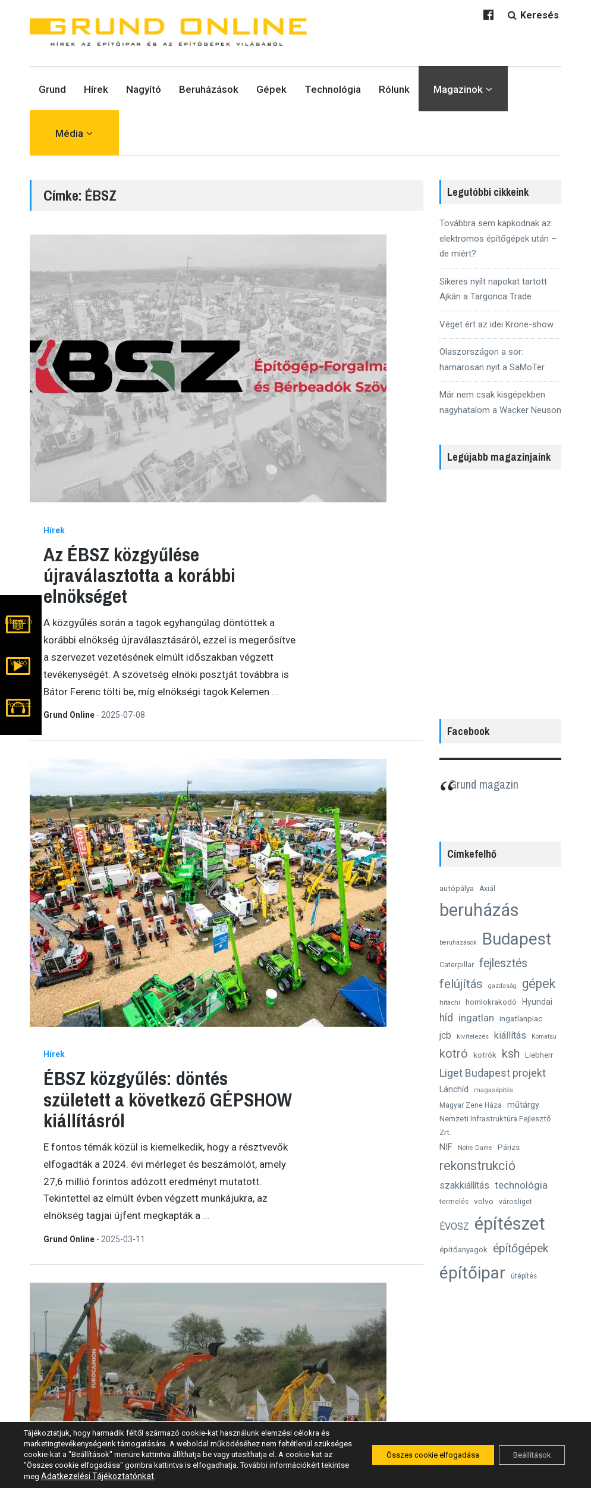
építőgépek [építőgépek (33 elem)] (520, 1248)
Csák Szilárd (191, 868)
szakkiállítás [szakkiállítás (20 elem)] (464, 1185)
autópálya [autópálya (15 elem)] (456, 888)
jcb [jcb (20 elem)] (445, 1035)
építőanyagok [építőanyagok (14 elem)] (463, 1249)
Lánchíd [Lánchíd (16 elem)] (454, 1089)
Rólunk (394, 89)
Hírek (96, 89)
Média (69, 133)
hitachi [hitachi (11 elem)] (449, 1002)
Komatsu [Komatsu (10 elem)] (544, 1036)
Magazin (18, 638)
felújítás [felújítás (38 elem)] (461, 984)
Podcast (19, 716)
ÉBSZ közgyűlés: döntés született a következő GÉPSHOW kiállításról (289, 516)
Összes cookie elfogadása (416, 1455)
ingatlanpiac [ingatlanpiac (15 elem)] (520, 1018)
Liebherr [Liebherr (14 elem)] (539, 1055)
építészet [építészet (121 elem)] (509, 1224)
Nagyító (143, 89)
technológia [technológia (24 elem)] (521, 1185)
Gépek (271, 89)
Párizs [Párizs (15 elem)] (509, 1147)
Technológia (332, 89)
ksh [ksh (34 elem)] (511, 1054)
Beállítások (526, 1455)
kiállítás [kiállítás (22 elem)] (510, 1035)
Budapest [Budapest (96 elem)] (516, 939)
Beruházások (208, 89)
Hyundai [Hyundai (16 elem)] (537, 1001)
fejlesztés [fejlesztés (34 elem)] (503, 963)
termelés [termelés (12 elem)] (454, 1202)
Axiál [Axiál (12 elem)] (487, 888)
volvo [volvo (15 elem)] (483, 1201)
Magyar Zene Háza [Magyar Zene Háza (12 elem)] (470, 1105)
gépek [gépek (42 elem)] (538, 983)
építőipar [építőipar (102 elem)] (472, 1273)
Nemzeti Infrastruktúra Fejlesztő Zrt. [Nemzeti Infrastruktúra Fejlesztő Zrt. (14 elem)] (495, 1125)
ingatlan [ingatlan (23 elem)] (476, 1018)
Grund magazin (491, 783)
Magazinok (458, 89)
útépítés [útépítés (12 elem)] (524, 1276)
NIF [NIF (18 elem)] (445, 1147)
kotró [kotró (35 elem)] (453, 1054)
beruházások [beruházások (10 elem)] (458, 942)
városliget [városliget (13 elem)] (515, 1201)
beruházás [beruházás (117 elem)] (479, 910)
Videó (18, 677)
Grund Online (191, 424)
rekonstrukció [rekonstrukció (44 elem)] (477, 1165)
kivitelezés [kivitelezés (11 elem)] (473, 1036)
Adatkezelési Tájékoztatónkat (178, 1476)
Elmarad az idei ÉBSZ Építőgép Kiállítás (284, 1196)
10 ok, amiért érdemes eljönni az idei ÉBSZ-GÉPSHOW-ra (288, 738)
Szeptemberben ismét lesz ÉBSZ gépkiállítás (288, 950)
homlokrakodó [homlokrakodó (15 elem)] (491, 1001)
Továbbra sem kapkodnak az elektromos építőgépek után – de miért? (498, 238)
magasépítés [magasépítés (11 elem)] (493, 1090)
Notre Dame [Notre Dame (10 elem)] (475, 1148)
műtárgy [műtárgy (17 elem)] (523, 1104)
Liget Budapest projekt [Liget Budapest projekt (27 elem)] (492, 1073)
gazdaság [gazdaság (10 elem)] (502, 986)
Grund (52, 89)
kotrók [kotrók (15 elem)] (484, 1054)
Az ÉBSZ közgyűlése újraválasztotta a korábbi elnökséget (261, 283)
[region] (500, 588)
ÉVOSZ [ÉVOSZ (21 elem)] (454, 1226)
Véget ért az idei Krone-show (496, 324)
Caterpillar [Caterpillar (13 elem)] (456, 964)
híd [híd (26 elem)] (446, 1018)
